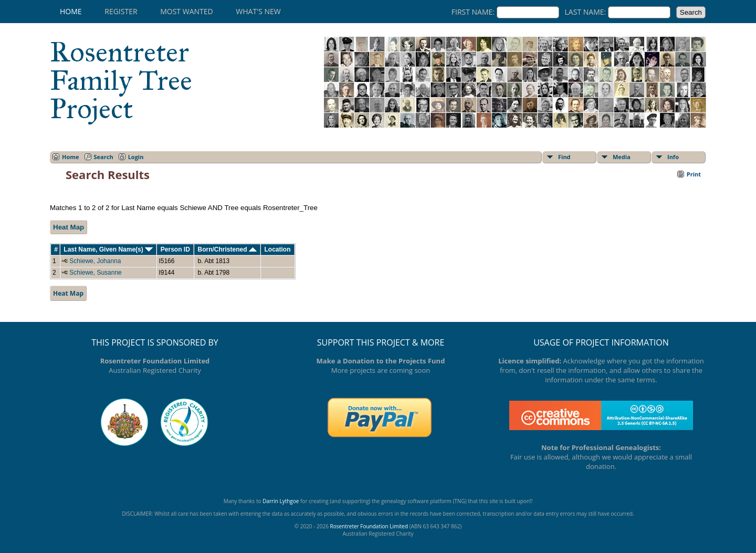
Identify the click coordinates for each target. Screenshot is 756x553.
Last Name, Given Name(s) (108, 249)
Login (136, 157)
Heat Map (68, 227)
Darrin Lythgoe (280, 501)
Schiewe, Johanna (95, 261)
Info (673, 157)
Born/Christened (226, 249)
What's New (258, 11)
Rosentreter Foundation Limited (369, 526)
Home (71, 11)
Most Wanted (186, 11)
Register (120, 11)
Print (694, 174)
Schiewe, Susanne (95, 272)
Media (622, 157)
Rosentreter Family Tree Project (121, 80)
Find (564, 157)
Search (103, 157)
